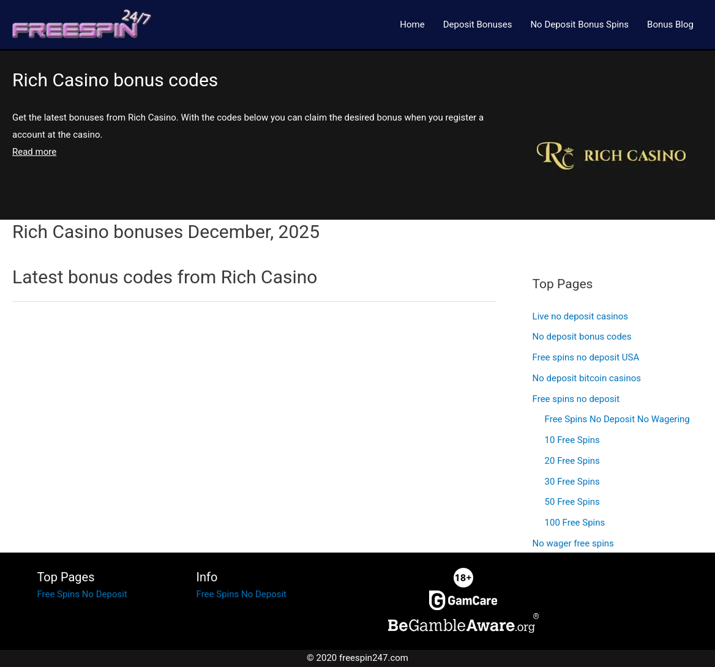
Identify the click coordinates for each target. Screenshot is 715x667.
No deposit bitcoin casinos (587, 378)
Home (412, 24)
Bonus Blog (670, 24)
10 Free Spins (572, 439)
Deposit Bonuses (477, 24)
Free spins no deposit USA (586, 357)
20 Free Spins (572, 460)
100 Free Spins (575, 522)
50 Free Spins (572, 501)
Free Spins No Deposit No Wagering (617, 419)
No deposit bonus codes (582, 336)
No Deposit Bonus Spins (579, 24)
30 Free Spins (572, 481)
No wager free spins (573, 543)
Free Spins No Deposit (82, 594)
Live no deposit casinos (581, 316)
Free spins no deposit (576, 398)
